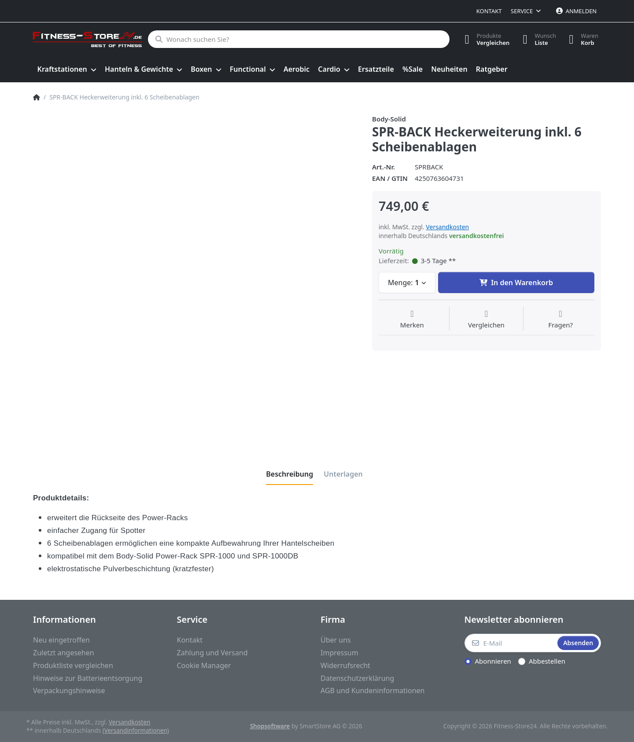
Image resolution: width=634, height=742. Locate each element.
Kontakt (489, 11)
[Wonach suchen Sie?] (298, 39)
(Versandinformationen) (136, 731)
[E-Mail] (510, 643)
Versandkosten (447, 227)
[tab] (289, 474)
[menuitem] (66, 69)
